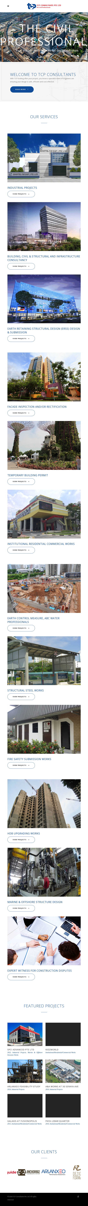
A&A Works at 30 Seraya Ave (62, 1086)
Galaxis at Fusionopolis (22, 1121)
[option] (19, 1172)
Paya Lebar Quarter (57, 1121)
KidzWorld (52, 1049)
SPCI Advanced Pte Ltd (20, 1049)
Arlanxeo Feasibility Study (23, 1086)
